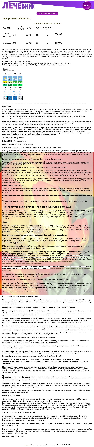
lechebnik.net (27, 445)
